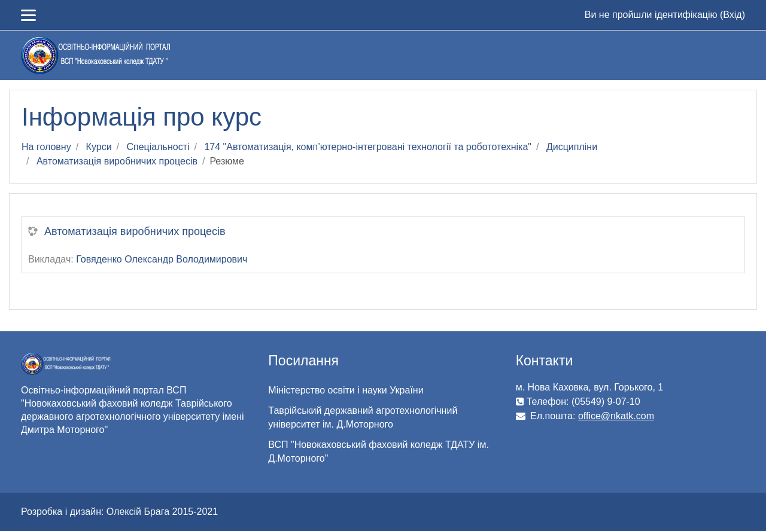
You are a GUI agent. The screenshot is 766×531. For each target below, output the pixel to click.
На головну (46, 147)
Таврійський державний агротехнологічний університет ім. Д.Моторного (362, 417)
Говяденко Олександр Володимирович (161, 259)
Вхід (732, 15)
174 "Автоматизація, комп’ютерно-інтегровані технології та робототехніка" (367, 147)
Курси (99, 147)
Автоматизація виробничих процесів (117, 161)
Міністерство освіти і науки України (345, 390)
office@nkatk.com (616, 416)
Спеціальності (157, 147)
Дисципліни (571, 147)
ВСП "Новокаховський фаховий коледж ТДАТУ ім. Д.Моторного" (378, 451)
